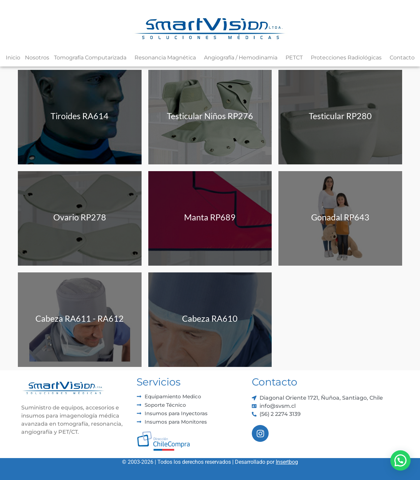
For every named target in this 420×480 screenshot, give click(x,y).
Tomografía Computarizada (92, 57)
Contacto (402, 57)
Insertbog (287, 462)
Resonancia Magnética (166, 57)
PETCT (296, 57)
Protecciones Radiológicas (348, 57)
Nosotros (37, 57)
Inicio (13, 57)
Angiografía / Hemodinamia (242, 57)
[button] (400, 460)
